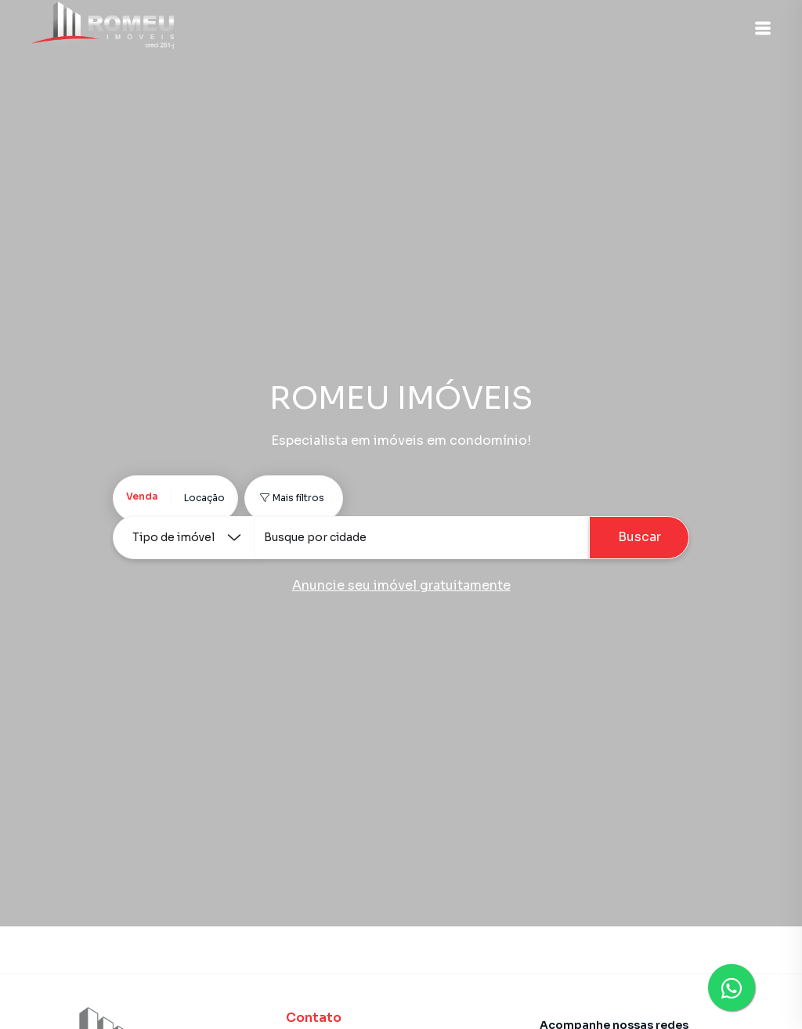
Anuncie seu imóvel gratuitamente (401, 585)
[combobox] (421, 537)
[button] (763, 28)
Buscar (639, 537)
